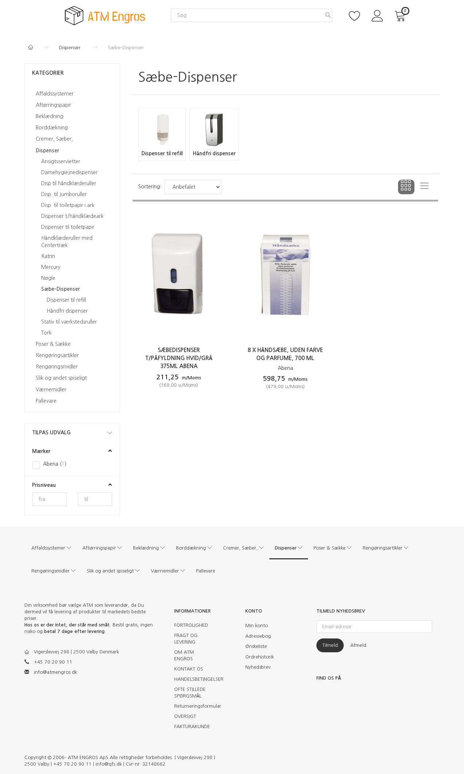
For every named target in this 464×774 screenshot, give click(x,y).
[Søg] (328, 15)
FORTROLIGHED (191, 625)
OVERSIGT (185, 716)
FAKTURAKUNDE (192, 726)
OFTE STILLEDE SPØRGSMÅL (190, 692)
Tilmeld (330, 645)
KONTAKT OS (188, 668)
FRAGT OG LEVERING (186, 638)
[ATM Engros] (105, 15)
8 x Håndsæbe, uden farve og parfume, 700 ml (285, 354)
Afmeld (358, 645)
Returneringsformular (194, 706)
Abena (285, 368)
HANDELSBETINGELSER (194, 679)
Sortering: (149, 186)
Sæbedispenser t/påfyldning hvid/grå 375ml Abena (178, 358)
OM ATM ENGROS (184, 655)
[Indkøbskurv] (401, 15)
